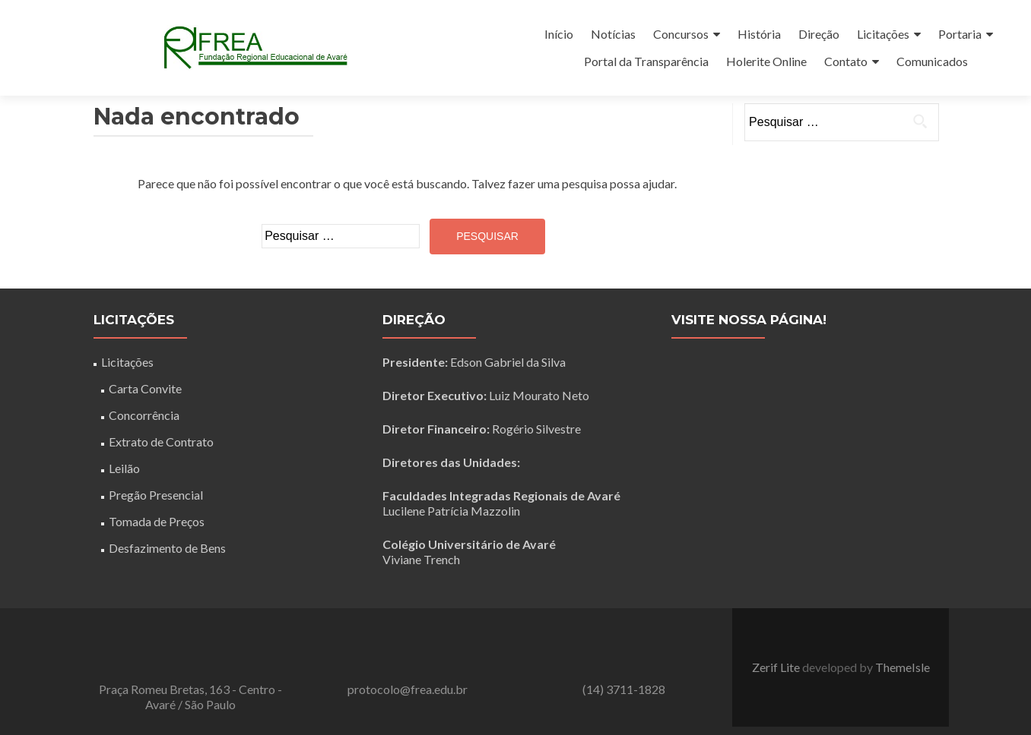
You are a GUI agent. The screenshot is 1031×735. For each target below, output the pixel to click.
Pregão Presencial (156, 494)
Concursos (681, 34)
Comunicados (932, 61)
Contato (846, 61)
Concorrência (144, 415)
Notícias (613, 34)
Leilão (124, 468)
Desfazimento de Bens (167, 548)
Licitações (883, 34)
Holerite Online (766, 61)
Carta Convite (145, 388)
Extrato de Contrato (161, 441)
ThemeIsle (902, 667)
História (759, 34)
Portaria (960, 34)
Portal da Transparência (646, 61)
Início (558, 34)
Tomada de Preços (157, 521)
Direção (818, 34)
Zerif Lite (777, 667)
